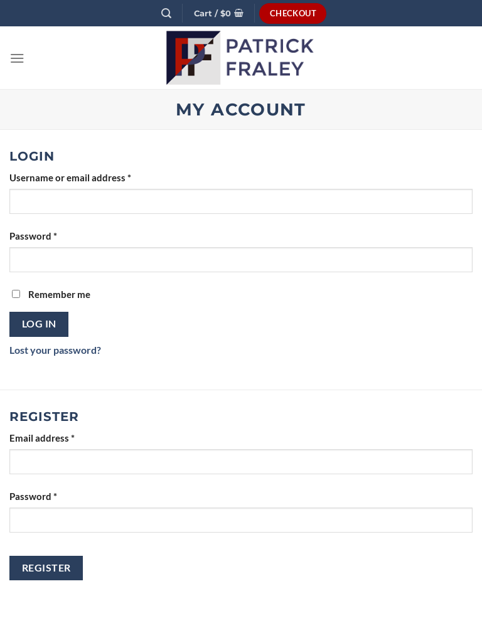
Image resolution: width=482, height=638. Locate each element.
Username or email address (70, 178)
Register (46, 567)
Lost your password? (55, 350)
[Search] (167, 13)
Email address (42, 438)
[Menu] (17, 58)
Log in (39, 323)
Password (33, 236)
